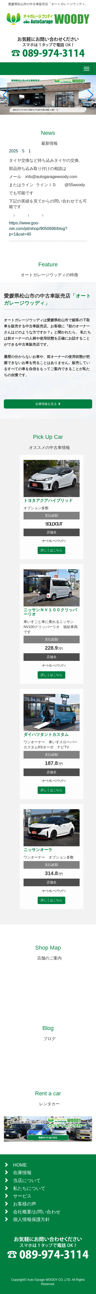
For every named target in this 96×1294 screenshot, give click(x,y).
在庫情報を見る (48, 404)
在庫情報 (22, 1172)
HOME (20, 1165)
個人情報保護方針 (31, 1219)
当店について (27, 1180)
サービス (22, 1196)
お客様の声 (24, 1203)
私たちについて (29, 1188)
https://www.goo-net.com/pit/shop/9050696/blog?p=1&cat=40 (38, 228)
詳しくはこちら (51, 550)
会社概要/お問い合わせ (36, 1211)
